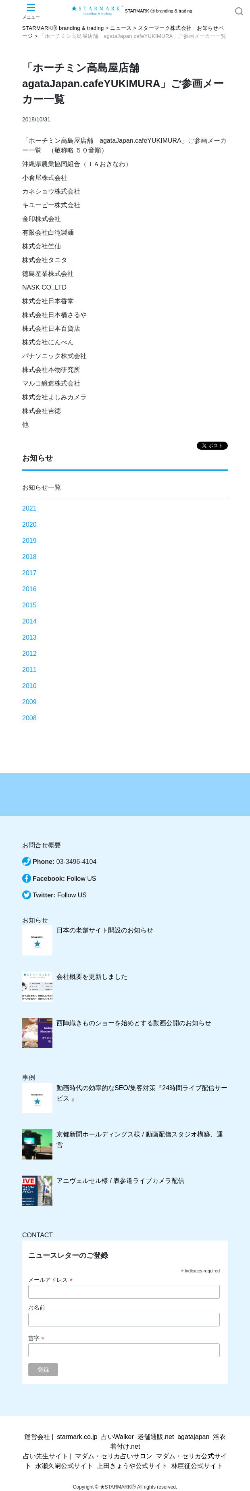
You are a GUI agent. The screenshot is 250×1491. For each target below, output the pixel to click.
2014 (29, 621)
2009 (29, 702)
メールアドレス (50, 1280)
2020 (29, 524)
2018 (29, 556)
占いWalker (117, 1436)
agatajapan (193, 1436)
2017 (29, 572)
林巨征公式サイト (197, 1465)
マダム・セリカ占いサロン (113, 1456)
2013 (29, 637)
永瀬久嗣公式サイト (64, 1465)
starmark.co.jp (77, 1436)
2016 (29, 589)
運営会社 (37, 1436)
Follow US (81, 878)
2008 (29, 718)
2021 (29, 508)
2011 (29, 669)
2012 (29, 653)
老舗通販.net (156, 1436)
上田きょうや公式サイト (132, 1465)
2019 (29, 540)
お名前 (36, 1307)
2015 (29, 605)
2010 (29, 685)
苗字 (36, 1338)
